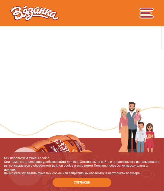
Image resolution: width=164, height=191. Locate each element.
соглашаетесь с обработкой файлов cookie (41, 165)
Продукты (23, 73)
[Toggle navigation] (146, 13)
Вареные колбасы (65, 73)
